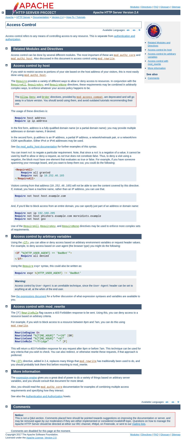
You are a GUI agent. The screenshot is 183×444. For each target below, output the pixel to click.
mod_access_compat (90, 97)
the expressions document (31, 296)
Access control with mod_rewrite (158, 62)
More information (157, 68)
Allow (24, 97)
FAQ (156, 7)
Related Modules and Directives (38, 49)
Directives (146, 7)
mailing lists (138, 423)
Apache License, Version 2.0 (41, 437)
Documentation (41, 17)
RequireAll (18, 84)
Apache (10, 17)
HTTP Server (23, 17)
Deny (32, 97)
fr (139, 30)
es (134, 30)
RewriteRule (29, 312)
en (128, 30)
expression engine (26, 377)
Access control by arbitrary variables (42, 236)
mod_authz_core (125, 55)
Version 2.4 (58, 17)
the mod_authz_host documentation (36, 146)
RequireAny (35, 84)
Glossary (165, 7)
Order (46, 97)
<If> (26, 242)
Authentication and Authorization (44, 396)
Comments (153, 78)
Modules (134, 7)
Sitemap (176, 7)
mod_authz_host (22, 58)
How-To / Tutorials (75, 17)
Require (21, 81)
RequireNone (58, 84)
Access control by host (160, 49)
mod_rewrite (106, 58)
